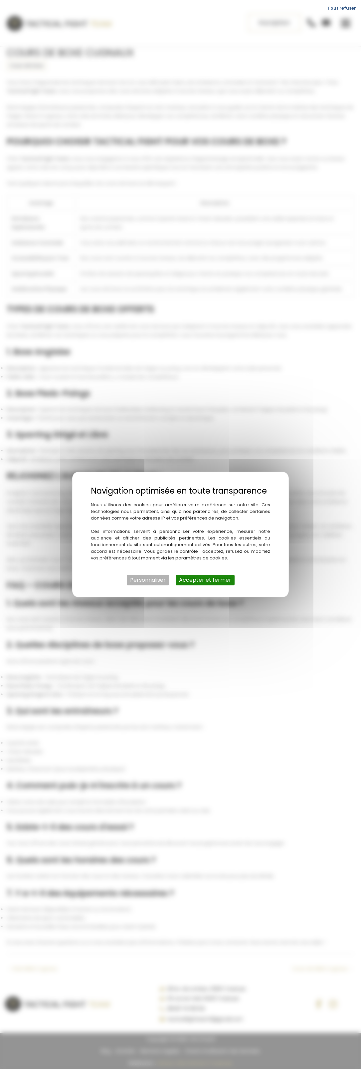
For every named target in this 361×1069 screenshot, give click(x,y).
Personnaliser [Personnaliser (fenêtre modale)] (148, 580)
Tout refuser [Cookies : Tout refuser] (341, 8)
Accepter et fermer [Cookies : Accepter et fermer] (205, 580)
